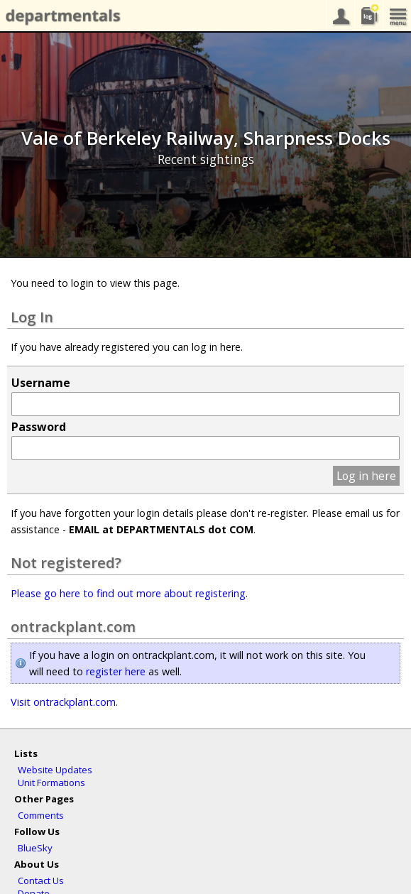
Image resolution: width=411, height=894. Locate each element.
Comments (41, 815)
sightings (368, 15)
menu (397, 15)
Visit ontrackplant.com (63, 702)
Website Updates (55, 769)
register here (116, 671)
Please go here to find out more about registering (128, 593)
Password (38, 427)
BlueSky (35, 847)
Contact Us (41, 880)
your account (340, 15)
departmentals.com (60, 16)
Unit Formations (51, 782)
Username (40, 383)
